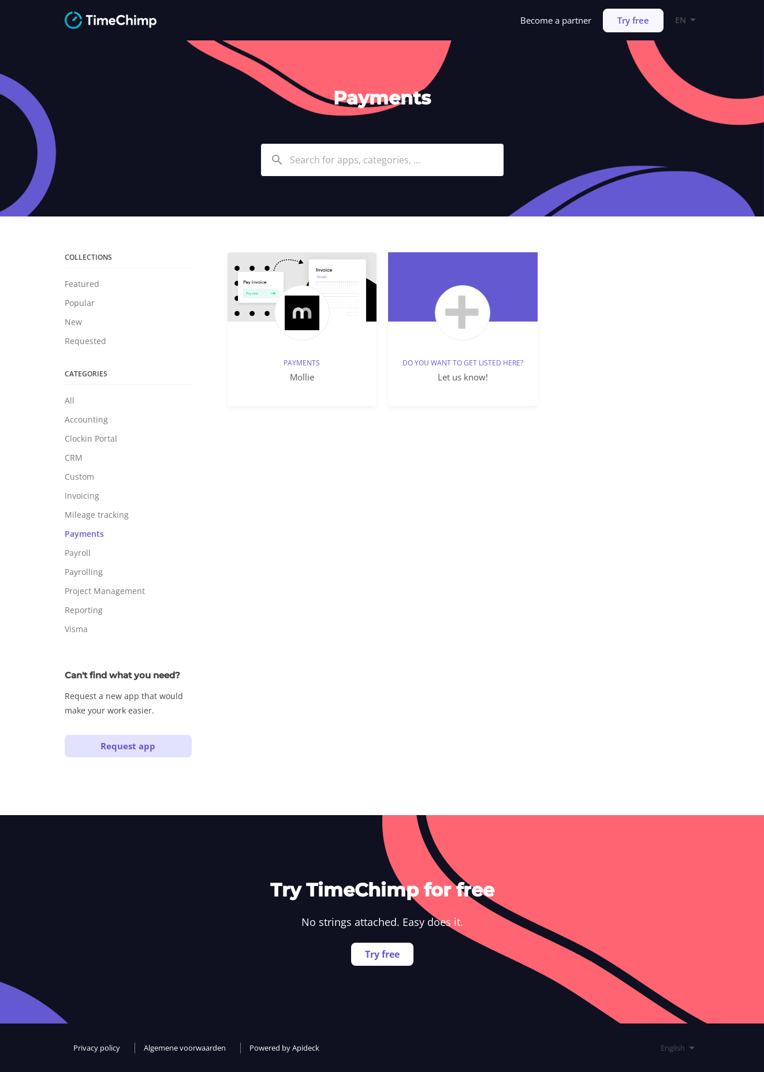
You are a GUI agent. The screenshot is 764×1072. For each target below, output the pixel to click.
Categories (86, 374)
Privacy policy (96, 1048)
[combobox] (382, 160)
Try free (633, 20)
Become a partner (555, 20)
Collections (88, 257)
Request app (127, 746)
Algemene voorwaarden (185, 1048)
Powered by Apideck (284, 1048)
